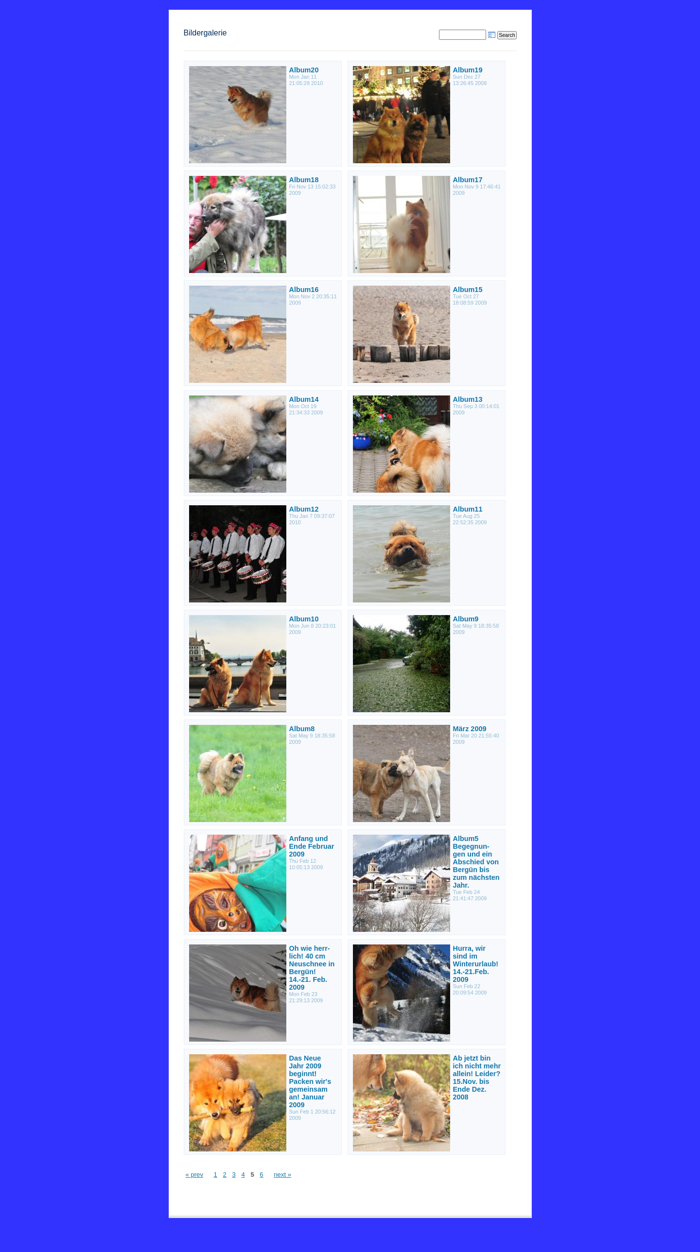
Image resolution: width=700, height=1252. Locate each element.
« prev (194, 1174)
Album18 (304, 180)
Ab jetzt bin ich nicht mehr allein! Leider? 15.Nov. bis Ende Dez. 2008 (477, 1077)
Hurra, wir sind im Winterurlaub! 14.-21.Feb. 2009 (476, 963)
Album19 (468, 70)
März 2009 (470, 729)
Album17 (468, 180)
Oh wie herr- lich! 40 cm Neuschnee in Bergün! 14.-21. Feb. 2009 (312, 967)
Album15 (468, 289)
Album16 (304, 289)
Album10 (304, 619)
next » (282, 1174)
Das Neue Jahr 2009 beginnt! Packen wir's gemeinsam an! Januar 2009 (310, 1081)
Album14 (304, 399)
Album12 (304, 509)
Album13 (468, 399)
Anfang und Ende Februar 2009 (311, 846)
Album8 (302, 729)
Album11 (468, 509)
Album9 (466, 619)
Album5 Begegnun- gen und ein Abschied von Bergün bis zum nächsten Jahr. (476, 862)
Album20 (304, 70)
